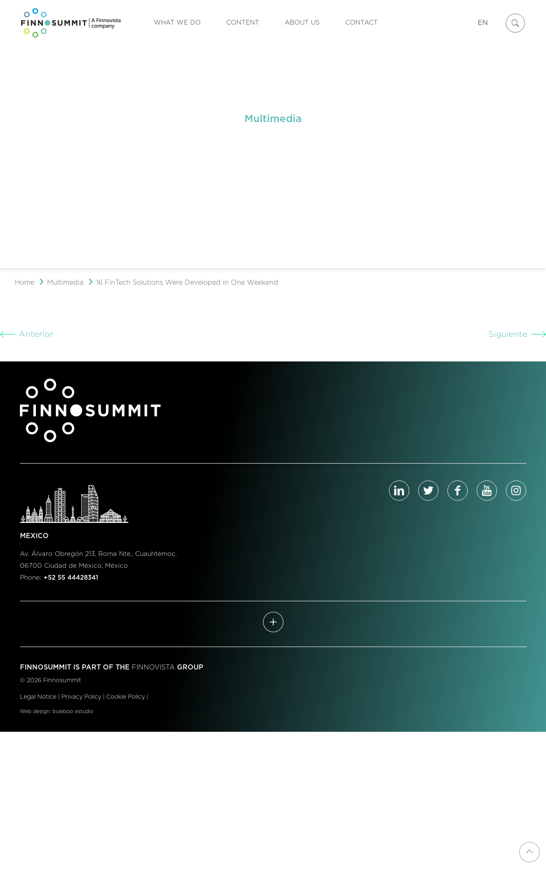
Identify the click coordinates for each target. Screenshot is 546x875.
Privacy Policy (81, 697)
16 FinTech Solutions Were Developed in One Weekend (187, 282)
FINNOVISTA (153, 667)
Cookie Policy (125, 697)
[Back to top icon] (529, 852)
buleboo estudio (73, 711)
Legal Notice (38, 697)
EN (483, 22)
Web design (35, 711)
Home (24, 282)
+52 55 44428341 (71, 578)
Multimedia (65, 282)
